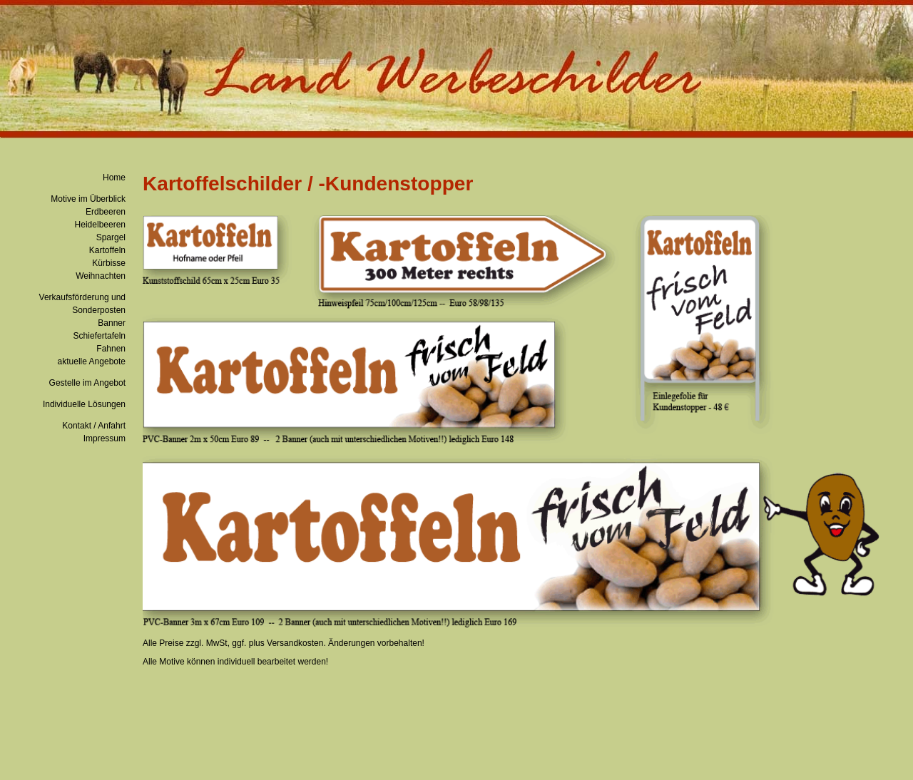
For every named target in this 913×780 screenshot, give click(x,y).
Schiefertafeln (99, 336)
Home (114, 178)
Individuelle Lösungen (84, 404)
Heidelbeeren (100, 225)
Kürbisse (109, 263)
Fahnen (111, 349)
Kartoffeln (107, 250)
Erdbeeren (106, 212)
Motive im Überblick (88, 199)
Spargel (111, 237)
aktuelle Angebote (92, 361)
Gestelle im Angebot (87, 383)
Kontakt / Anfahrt (94, 426)
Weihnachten (101, 276)
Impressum (104, 438)
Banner (112, 323)
